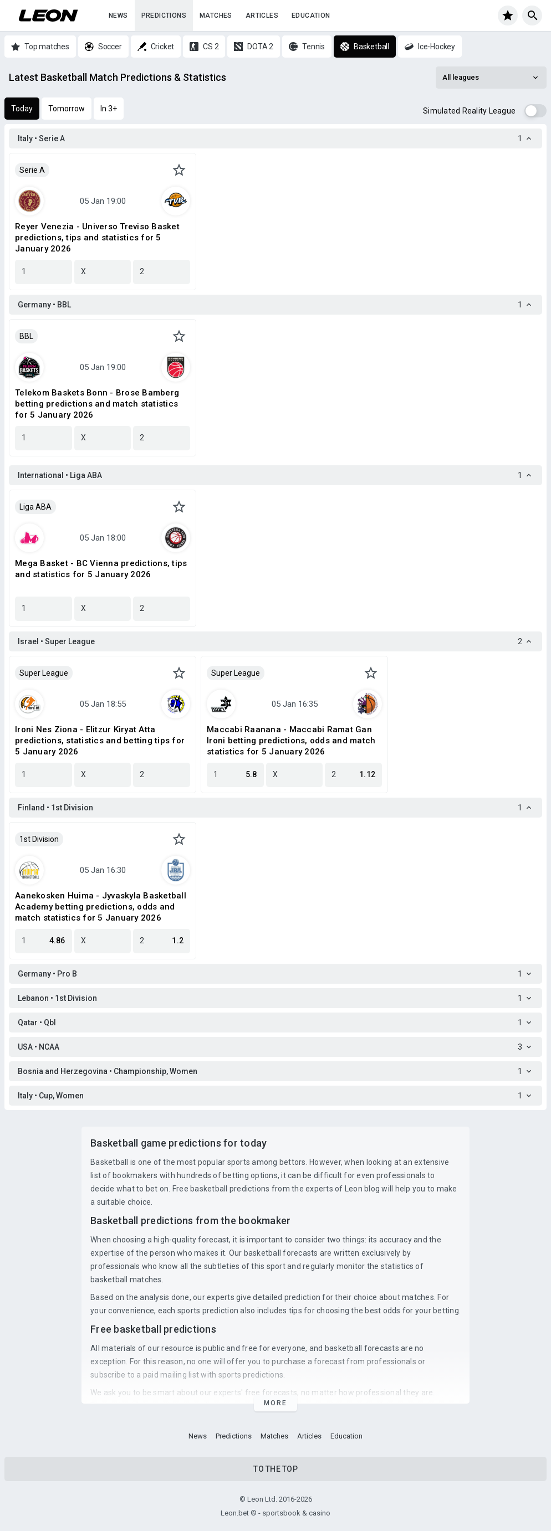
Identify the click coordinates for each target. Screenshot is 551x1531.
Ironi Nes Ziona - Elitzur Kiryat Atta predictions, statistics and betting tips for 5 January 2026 (100, 741)
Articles (262, 15)
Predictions (163, 15)
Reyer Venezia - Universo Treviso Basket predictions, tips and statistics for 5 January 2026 (97, 238)
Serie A (32, 170)
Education (311, 15)
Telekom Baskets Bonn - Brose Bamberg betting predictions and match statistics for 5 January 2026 (97, 404)
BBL (26, 336)
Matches (216, 15)
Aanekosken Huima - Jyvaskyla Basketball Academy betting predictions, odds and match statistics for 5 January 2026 (100, 907)
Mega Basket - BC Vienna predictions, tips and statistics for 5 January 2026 (101, 568)
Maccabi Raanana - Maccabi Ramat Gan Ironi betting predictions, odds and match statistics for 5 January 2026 (291, 741)
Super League (43, 673)
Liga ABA (35, 506)
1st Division (39, 839)
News (118, 15)
